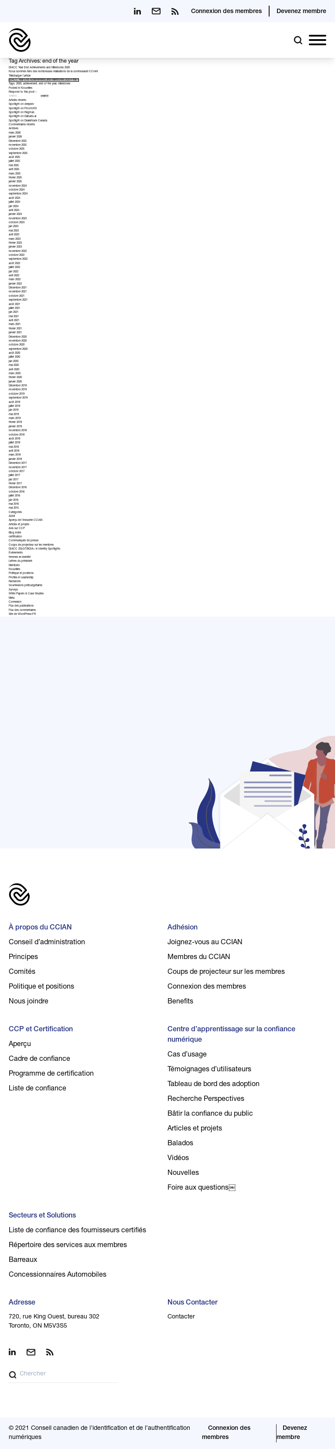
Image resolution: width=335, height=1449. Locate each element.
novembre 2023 (18, 219)
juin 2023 (13, 226)
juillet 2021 (14, 308)
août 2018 (14, 439)
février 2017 (15, 484)
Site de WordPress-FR (22, 614)
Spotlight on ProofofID (23, 108)
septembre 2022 (18, 259)
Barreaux (23, 1260)
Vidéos (178, 1158)
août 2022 (14, 263)
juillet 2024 (14, 202)
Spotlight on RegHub (21, 112)
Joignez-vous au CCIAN (205, 942)
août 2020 (14, 353)
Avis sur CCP (17, 528)
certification (15, 537)
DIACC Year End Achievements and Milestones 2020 (39, 68)
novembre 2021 (18, 292)
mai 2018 (14, 447)
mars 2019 (15, 418)
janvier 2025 (15, 182)
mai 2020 (14, 365)
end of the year (47, 84)
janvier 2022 (15, 284)
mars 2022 (15, 279)
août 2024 (14, 198)
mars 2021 (15, 324)
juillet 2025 (14, 161)
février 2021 (15, 329)
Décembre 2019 (18, 386)
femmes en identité (20, 557)
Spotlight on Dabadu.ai (22, 116)
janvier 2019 (15, 427)
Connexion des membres (226, 12)
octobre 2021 (16, 296)
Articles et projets (19, 524)
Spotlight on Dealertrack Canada (28, 121)
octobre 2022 (16, 255)
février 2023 (15, 243)
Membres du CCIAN (199, 957)
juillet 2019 (14, 406)
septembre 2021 (18, 300)
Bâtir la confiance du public (210, 1114)
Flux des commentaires (22, 610)
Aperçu (20, 1044)
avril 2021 (14, 320)
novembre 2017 (18, 467)
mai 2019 (14, 414)
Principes (23, 957)
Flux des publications (21, 606)
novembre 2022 (18, 251)
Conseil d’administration (47, 942)
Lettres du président (20, 561)
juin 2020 (13, 361)
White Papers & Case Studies (26, 594)
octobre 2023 (16, 222)
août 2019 (14, 402)
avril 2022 (14, 276)
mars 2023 (15, 239)
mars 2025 (15, 174)
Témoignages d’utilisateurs (209, 1070)
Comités (22, 972)
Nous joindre (28, 1002)
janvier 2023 (15, 247)
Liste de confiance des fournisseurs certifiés (77, 1231)
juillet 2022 (14, 267)
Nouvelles (26, 88)
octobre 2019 (16, 394)
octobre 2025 (16, 149)
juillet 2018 (14, 443)
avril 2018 (14, 451)
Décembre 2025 (18, 141)
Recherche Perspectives (206, 1099)
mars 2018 (15, 455)
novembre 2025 (18, 145)
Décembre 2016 (18, 487)
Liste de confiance (37, 1089)
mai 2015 (14, 508)
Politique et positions (21, 573)
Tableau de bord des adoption (214, 1084)
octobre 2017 (16, 471)
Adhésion (183, 928)
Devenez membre (301, 12)
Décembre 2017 (18, 463)
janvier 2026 (15, 137)
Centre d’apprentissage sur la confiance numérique (231, 1035)
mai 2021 (14, 316)
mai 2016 (14, 504)
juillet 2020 (14, 357)
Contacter (181, 1317)
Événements (16, 553)
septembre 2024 (18, 194)
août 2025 (14, 157)
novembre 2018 (18, 430)
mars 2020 (15, 373)
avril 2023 (14, 235)
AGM (12, 516)
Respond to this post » (23, 92)
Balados (180, 1143)
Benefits (180, 1002)
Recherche (15, 581)
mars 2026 (15, 133)
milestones (64, 84)
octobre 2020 (16, 345)
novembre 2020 (18, 341)
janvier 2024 (15, 214)
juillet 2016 (14, 496)
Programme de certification (51, 1074)
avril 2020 (14, 370)
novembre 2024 (18, 186)
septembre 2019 (18, 398)
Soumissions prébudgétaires (25, 585)
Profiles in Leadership (21, 578)
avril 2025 (14, 169)
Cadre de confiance (39, 1059)
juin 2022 (13, 272)
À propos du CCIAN (40, 928)
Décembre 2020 (18, 337)
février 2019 (15, 422)
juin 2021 (13, 312)
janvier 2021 (15, 333)
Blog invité (15, 533)
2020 (18, 84)
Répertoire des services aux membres (68, 1245)
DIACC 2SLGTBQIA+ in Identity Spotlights (34, 549)
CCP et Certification (41, 1029)
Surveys (13, 590)
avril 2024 (14, 210)
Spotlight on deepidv (21, 104)
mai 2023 (14, 231)
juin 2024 (13, 206)
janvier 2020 (15, 382)
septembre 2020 (18, 349)
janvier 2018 (15, 459)
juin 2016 (13, 500)
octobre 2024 (16, 190)
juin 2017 (13, 480)
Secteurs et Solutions (42, 1216)
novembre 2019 (18, 390)
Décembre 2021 (18, 288)
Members (14, 565)
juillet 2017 (14, 475)
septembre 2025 (18, 153)
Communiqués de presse (23, 541)
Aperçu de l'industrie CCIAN (26, 520)
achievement (30, 84)
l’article (27, 76)
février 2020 (15, 377)
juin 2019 (13, 410)
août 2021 (14, 304)
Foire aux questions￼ (202, 1188)
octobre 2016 (16, 492)
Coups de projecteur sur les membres (31, 545)
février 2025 (15, 178)
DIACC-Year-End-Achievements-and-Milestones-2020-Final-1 (44, 80)
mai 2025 (14, 165)
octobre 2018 (16, 435)
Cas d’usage (187, 1055)
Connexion (15, 602)
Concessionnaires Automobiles (57, 1275)
